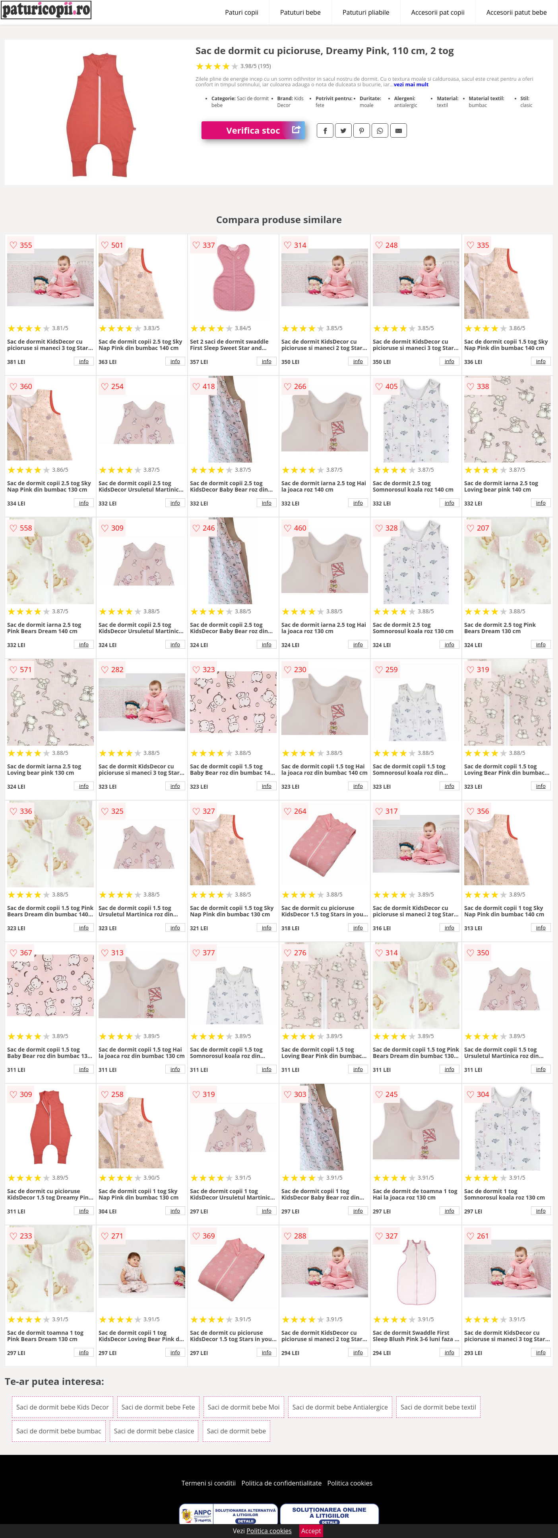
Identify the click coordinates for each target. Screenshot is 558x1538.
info (84, 361)
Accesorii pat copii (438, 12)
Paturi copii (241, 12)
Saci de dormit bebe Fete (158, 1407)
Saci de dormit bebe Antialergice (340, 1407)
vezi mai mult (411, 84)
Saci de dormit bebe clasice (154, 1431)
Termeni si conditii (209, 1483)
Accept (311, 1530)
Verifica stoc (266, 130)
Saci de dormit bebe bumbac (58, 1431)
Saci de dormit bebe (236, 1431)
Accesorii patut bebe (516, 12)
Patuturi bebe (300, 12)
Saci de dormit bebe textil (438, 1407)
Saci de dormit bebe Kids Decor (62, 1407)
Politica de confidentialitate (282, 1483)
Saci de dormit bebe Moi (244, 1407)
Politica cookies (350, 1483)
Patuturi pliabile (366, 12)
